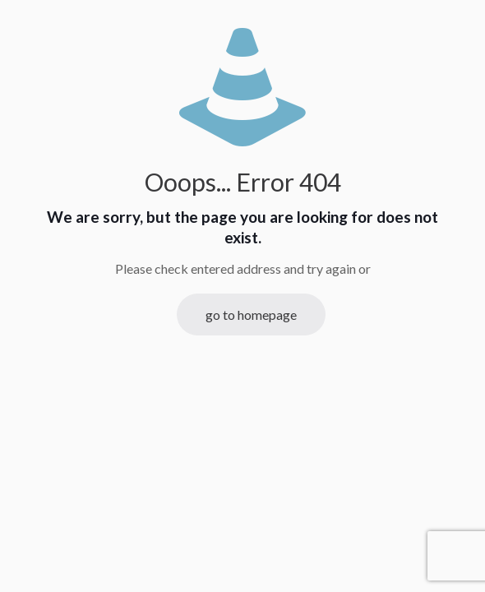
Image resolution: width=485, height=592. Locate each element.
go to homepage (251, 314)
